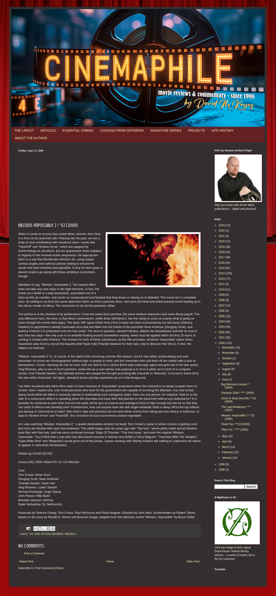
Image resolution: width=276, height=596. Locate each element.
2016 (222, 262)
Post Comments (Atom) (49, 568)
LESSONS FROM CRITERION (122, 130)
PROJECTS (196, 130)
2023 (222, 225)
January (227, 457)
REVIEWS (57, 533)
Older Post (193, 561)
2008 (222, 300)
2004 (222, 321)
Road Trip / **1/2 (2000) (235, 424)
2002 (222, 332)
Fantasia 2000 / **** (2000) (237, 392)
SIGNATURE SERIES (165, 130)
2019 (222, 246)
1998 (222, 469)
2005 (222, 316)
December (228, 347)
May (225, 436)
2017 (222, 257)
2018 (222, 252)
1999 (222, 464)
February (228, 452)
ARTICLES (48, 130)
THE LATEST (24, 130)
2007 (222, 305)
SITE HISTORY (223, 130)
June (225, 379)
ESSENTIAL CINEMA (77, 130)
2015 (222, 268)
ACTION (45, 533)
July (225, 374)
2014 (222, 273)
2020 (222, 241)
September (229, 363)
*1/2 (31, 533)
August (226, 369)
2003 (222, 326)
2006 (222, 310)
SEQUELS (70, 533)
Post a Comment (34, 553)
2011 (222, 284)
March (226, 447)
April (225, 441)
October (227, 358)
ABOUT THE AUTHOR (31, 138)
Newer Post (26, 561)
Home (110, 561)
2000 (37, 533)
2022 (222, 230)
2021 (222, 236)
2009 (222, 294)
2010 (222, 289)
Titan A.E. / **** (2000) (234, 429)
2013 (222, 278)
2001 (222, 337)
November (228, 352)
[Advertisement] (109, 187)
